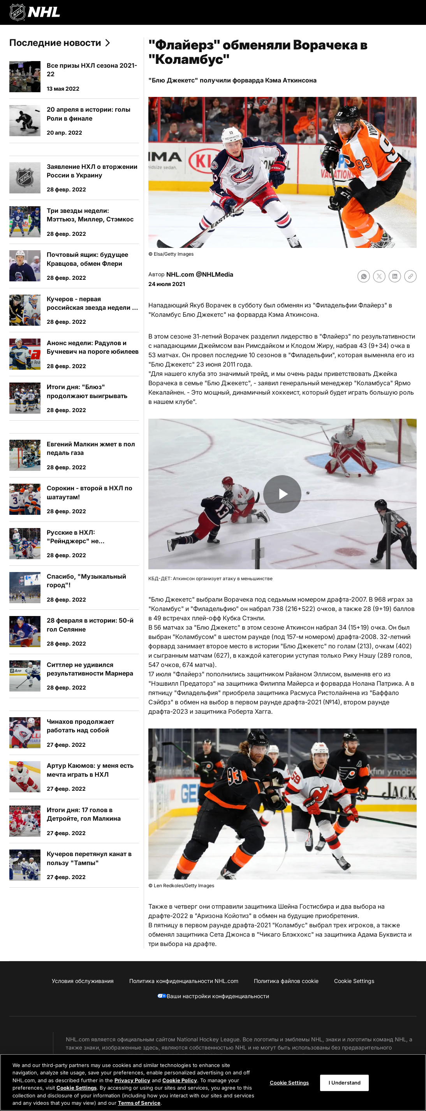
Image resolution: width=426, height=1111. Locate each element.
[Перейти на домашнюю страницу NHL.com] (34, 12)
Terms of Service (139, 1103)
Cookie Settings (76, 1088)
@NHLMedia (214, 274)
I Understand (345, 1082)
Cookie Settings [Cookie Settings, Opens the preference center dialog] (289, 1082)
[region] (213, 1082)
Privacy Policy (132, 1080)
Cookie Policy (179, 1080)
